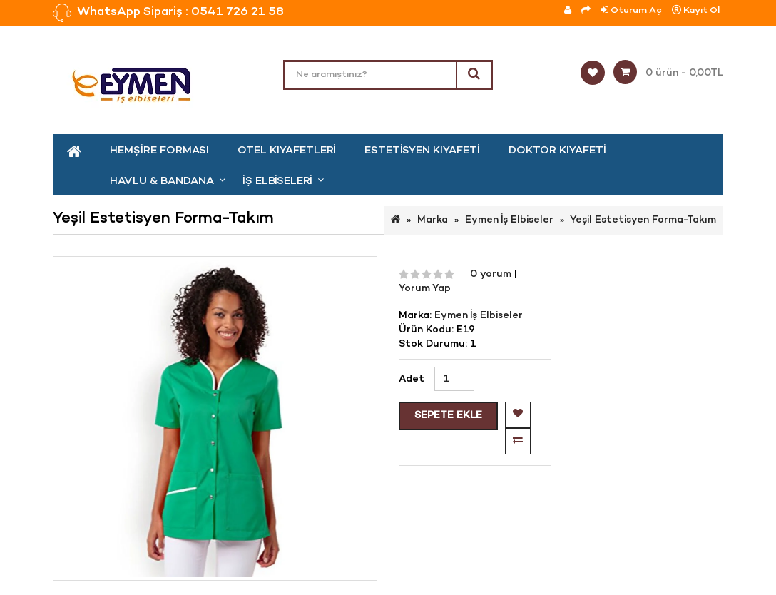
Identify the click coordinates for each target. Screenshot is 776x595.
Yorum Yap (425, 288)
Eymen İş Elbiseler (509, 220)
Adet (411, 379)
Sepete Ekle (448, 415)
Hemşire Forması (159, 150)
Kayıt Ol (696, 10)
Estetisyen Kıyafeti (422, 150)
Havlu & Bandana (162, 181)
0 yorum (492, 274)
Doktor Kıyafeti (557, 150)
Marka (432, 220)
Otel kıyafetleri (287, 150)
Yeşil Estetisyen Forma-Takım (643, 220)
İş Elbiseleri (277, 181)
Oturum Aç (631, 10)
